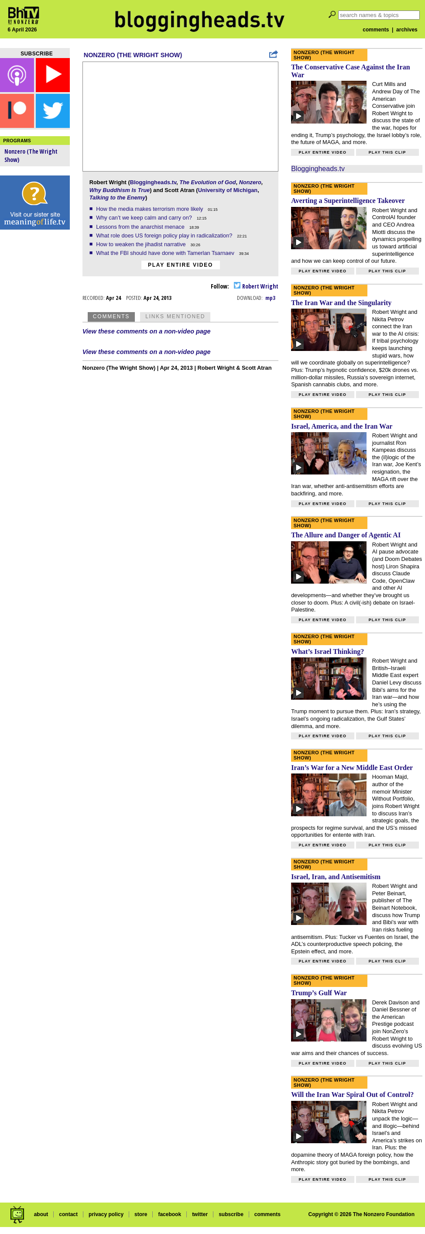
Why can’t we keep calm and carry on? (144, 217)
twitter (200, 1214)
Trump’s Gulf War (319, 993)
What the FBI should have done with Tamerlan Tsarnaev (166, 253)
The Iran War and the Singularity (341, 302)
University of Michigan (228, 190)
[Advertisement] (35, 371)
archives (407, 30)
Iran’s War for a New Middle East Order (352, 767)
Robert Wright (256, 286)
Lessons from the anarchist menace (141, 226)
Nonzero (250, 182)
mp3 (270, 298)
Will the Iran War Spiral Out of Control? (352, 1094)
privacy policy (106, 1214)
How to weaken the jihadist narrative (141, 244)
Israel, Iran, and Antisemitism (335, 876)
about (41, 1214)
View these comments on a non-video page (146, 331)
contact (68, 1214)
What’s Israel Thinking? (327, 651)
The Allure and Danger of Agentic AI (346, 535)
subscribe (231, 1214)
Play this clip (387, 152)
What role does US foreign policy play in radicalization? (165, 235)
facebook (169, 1214)
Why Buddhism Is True (119, 190)
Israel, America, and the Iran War (341, 426)
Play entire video (180, 265)
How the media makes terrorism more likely (150, 209)
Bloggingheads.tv (153, 182)
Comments (111, 316)
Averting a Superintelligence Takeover (348, 200)
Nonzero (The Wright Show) (133, 55)
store (140, 1214)
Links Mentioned (175, 316)
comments (376, 30)
